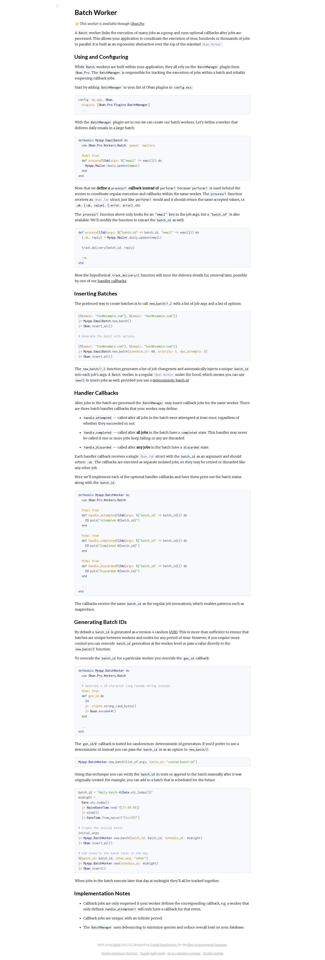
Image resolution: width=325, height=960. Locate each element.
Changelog (21, 127)
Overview (21, 143)
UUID (205, 632)
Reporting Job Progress (30, 100)
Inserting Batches (28, 188)
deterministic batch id (202, 380)
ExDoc (148, 945)
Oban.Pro (169, 24)
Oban (20, 17)
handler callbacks (143, 281)
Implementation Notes (32, 202)
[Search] (32, 6)
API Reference (24, 51)
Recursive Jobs (24, 88)
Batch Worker (24, 172)
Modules (18, 38)
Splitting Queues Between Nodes (37, 111)
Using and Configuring (31, 183)
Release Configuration (29, 72)
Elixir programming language (238, 945)
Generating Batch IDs (31, 197)
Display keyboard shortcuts (151, 953)
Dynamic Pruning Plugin (30, 160)
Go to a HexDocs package (215, 953)
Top (18, 179)
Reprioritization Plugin (29, 166)
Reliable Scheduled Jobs (31, 94)
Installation (21, 149)
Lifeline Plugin (23, 155)
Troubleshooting (25, 67)
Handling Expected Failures (33, 106)
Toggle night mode (184, 953)
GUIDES (16, 33)
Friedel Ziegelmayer (195, 945)
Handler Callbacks (29, 193)
